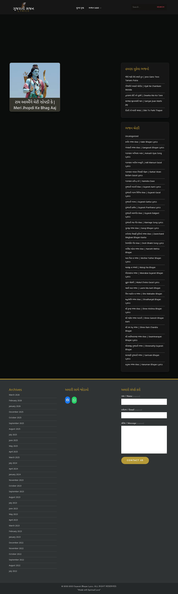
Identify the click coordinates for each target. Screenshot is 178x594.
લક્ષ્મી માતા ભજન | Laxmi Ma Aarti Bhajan (142, 288)
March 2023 (14, 526)
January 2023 (15, 537)
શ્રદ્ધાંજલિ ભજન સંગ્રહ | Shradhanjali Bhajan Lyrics (143, 301)
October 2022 (15, 554)
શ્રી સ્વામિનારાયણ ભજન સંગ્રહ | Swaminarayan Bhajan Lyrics (143, 338)
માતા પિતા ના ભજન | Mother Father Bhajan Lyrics (143, 260)
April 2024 (13, 469)
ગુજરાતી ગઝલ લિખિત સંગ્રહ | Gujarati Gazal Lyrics (142, 194)
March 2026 (14, 395)
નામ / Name (130, 396)
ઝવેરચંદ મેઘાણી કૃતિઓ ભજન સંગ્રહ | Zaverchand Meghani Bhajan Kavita (144, 236)
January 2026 (15, 406)
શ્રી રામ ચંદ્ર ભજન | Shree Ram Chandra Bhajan (141, 329)
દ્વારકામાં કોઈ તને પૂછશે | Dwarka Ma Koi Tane (144, 95)
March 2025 (14, 457)
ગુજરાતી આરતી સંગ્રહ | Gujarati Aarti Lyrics (143, 187)
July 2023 (13, 503)
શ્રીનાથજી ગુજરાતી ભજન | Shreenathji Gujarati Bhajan (144, 348)
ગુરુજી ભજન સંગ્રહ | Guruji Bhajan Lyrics (142, 228)
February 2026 (15, 400)
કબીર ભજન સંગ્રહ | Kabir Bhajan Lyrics (141, 142)
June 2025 (13, 440)
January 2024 (15, 474)
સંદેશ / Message (132, 423)
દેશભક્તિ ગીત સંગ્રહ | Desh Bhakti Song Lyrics (144, 243)
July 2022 (13, 571)
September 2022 (16, 560)
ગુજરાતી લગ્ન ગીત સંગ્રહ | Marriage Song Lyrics (144, 222)
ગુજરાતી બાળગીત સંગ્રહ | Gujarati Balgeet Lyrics (142, 215)
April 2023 (13, 520)
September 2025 (16, 423)
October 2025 (15, 417)
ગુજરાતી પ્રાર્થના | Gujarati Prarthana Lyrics (143, 207)
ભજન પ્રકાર (95, 8)
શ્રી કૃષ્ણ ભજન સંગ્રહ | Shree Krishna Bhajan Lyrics (143, 311)
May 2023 (13, 514)
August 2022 (14, 565)
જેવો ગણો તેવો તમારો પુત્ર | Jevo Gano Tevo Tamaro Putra (142, 79)
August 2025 (14, 429)
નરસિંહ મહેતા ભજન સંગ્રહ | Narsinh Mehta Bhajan (142, 251)
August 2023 (14, 497)
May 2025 (13, 446)
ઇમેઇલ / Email (131, 410)
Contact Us (135, 460)
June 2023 (13, 508)
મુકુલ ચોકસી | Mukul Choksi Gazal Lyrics (142, 282)
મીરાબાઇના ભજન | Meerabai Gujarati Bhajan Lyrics (144, 275)
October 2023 (15, 486)
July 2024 (13, 463)
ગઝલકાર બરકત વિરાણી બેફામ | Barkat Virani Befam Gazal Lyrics (143, 174)
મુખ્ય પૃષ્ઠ (80, 8)
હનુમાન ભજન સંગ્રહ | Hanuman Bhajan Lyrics (144, 364)
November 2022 (16, 548)
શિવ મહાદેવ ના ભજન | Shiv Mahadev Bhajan (143, 294)
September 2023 (16, 491)
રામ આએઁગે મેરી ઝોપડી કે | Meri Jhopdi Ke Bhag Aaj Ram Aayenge (34, 107)
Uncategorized (131, 136)
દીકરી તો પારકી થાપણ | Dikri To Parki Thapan (143, 110)
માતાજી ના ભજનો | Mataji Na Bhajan (140, 267)
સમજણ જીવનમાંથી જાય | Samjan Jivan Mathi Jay (143, 103)
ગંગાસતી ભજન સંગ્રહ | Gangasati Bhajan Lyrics (144, 147)
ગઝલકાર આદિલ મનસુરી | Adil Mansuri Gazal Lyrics (143, 164)
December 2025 (16, 412)
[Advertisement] (89, 35)
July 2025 (13, 435)
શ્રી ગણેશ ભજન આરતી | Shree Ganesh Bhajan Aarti (144, 320)
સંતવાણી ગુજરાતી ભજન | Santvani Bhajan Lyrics (142, 357)
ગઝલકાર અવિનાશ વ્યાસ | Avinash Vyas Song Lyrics (143, 155)
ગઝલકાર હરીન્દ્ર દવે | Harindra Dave (140, 181)
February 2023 (15, 531)
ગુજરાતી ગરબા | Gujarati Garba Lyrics (141, 202)
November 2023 (16, 480)
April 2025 (13, 452)
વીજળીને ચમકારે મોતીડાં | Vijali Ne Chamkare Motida (143, 88)
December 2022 (16, 543)
